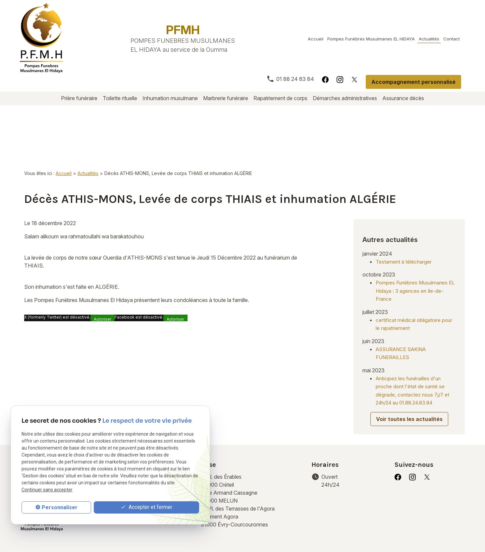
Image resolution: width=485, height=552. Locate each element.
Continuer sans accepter (47, 489)
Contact (451, 38)
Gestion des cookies (252, 531)
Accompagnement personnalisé (413, 82)
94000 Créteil (222, 432)
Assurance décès (403, 98)
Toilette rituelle (120, 98)
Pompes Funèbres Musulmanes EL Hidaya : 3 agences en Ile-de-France (415, 242)
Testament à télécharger (404, 214)
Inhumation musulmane (170, 98)
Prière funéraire (79, 98)
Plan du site (302, 531)
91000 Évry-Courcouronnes (247, 468)
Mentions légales (116, 531)
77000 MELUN (230, 448)
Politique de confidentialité (182, 531)
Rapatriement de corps (280, 98)
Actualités (429, 38)
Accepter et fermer (146, 507)
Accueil (315, 38)
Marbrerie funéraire (225, 98)
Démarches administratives (345, 98)
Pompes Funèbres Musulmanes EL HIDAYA (371, 38)
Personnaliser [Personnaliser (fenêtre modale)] (60, 507)
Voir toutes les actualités (409, 371)
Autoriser (102, 278)
